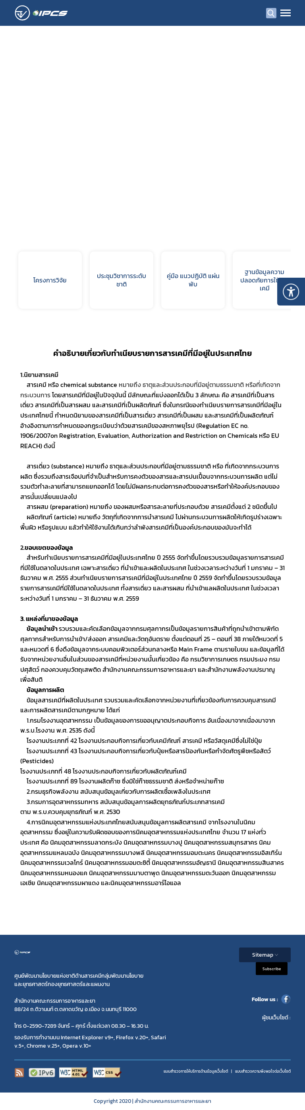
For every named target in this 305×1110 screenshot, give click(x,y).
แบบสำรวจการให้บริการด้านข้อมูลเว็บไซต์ (196, 1071)
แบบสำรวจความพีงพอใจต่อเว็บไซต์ (263, 1071)
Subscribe (272, 969)
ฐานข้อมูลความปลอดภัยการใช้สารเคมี (264, 280)
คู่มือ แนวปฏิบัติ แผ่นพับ (193, 280)
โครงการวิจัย (50, 280)
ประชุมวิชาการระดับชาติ (121, 280)
